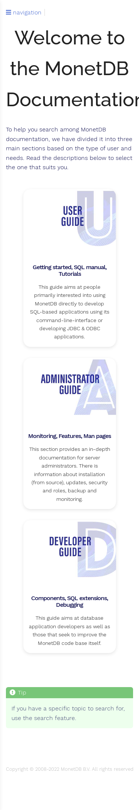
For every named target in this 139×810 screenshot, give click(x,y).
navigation (24, 12)
